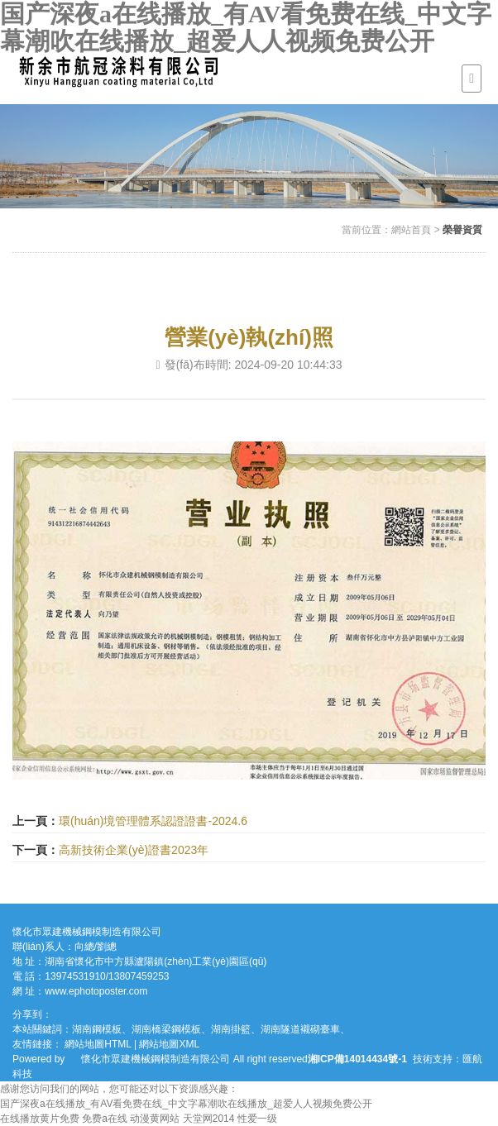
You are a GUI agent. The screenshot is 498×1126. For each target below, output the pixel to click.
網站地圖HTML (98, 1044)
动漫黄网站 (155, 1118)
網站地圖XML (169, 1044)
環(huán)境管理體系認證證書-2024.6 (153, 821)
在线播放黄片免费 (39, 1118)
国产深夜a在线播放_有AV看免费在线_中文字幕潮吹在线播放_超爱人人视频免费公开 (245, 27)
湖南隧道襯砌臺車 (300, 1029)
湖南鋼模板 (97, 1029)
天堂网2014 (209, 1118)
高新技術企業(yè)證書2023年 (133, 849)
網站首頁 (411, 230)
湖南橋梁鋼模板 (166, 1029)
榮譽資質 (462, 230)
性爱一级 (257, 1118)
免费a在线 (104, 1118)
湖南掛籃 (231, 1029)
